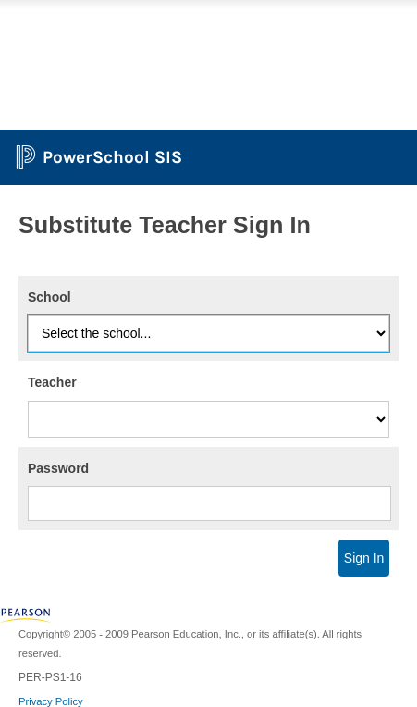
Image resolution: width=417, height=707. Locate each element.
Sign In (364, 558)
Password (58, 468)
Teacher (52, 382)
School (49, 297)
